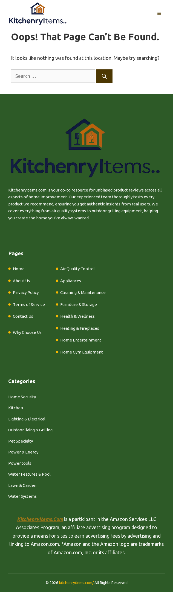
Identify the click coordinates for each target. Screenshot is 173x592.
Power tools (19, 463)
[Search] (104, 76)
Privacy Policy (26, 292)
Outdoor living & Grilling (30, 430)
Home (19, 268)
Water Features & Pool (29, 474)
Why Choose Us (27, 332)
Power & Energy (23, 452)
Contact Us (23, 316)
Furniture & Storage (78, 304)
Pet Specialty (20, 441)
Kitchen (15, 407)
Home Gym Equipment (81, 352)
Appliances (70, 280)
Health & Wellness (77, 316)
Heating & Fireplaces (79, 328)
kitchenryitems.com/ (76, 583)
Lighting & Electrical (26, 419)
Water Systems (22, 496)
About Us (21, 280)
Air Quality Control (77, 268)
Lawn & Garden (22, 485)
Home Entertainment (80, 340)
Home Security (22, 396)
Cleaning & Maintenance (83, 292)
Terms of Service (29, 304)
